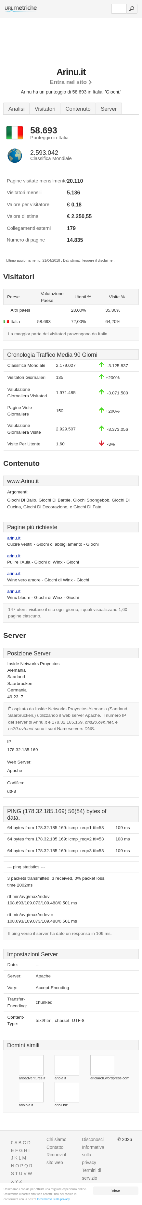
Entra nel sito (68, 82)
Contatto (54, 1147)
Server (109, 109)
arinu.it (13, 538)
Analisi (16, 109)
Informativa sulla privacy (53, 1199)
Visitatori (44, 109)
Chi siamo (56, 1139)
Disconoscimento (99, 1139)
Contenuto (77, 109)
